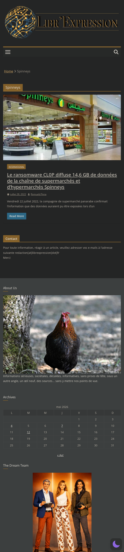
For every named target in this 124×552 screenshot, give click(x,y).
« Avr (60, 455)
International (16, 166)
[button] (116, 544)
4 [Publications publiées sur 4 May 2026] (11, 426)
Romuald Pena (38, 194)
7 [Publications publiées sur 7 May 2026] (62, 426)
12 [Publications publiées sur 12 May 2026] (28, 432)
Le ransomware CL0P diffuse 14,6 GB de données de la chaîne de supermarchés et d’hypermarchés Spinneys (62, 180)
